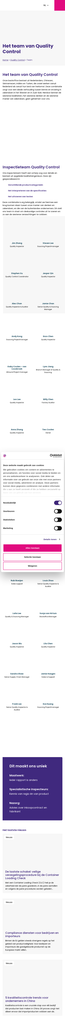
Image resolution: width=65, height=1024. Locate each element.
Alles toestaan (32, 548)
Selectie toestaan (32, 557)
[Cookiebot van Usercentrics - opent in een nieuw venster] (50, 456)
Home (5, 60)
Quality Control (17, 60)
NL (44, 5)
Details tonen (50, 539)
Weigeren (32, 566)
